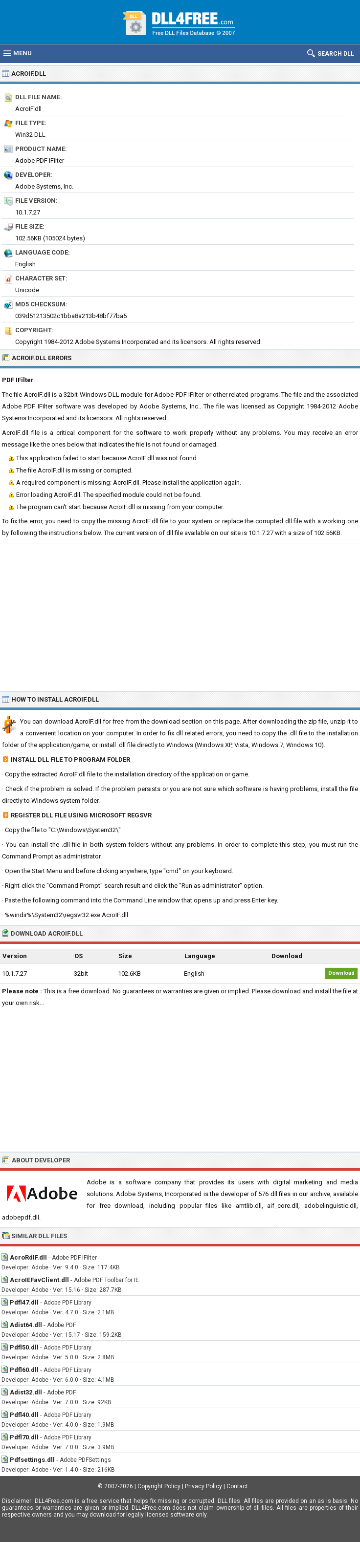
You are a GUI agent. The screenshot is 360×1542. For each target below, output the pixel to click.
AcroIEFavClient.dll (39, 1280)
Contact (237, 1486)
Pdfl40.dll (24, 1414)
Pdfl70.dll (24, 1437)
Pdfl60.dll (24, 1369)
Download (341, 973)
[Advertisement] (180, 616)
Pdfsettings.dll (32, 1459)
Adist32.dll (26, 1392)
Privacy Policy (203, 1486)
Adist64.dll (26, 1324)
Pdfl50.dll (24, 1347)
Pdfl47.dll (24, 1302)
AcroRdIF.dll (28, 1257)
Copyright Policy (158, 1486)
